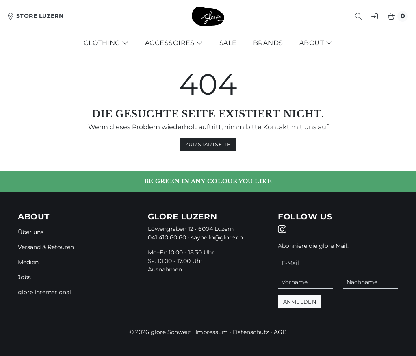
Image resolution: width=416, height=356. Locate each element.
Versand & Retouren (46, 247)
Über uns (30, 232)
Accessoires (174, 43)
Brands (268, 43)
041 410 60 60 (167, 237)
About (315, 43)
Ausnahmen (165, 269)
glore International (44, 292)
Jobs (24, 277)
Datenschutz (251, 332)
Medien (28, 262)
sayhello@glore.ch (217, 237)
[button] (358, 16)
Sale (228, 43)
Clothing (106, 43)
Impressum (211, 332)
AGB (280, 332)
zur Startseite (208, 144)
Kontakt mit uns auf (295, 127)
